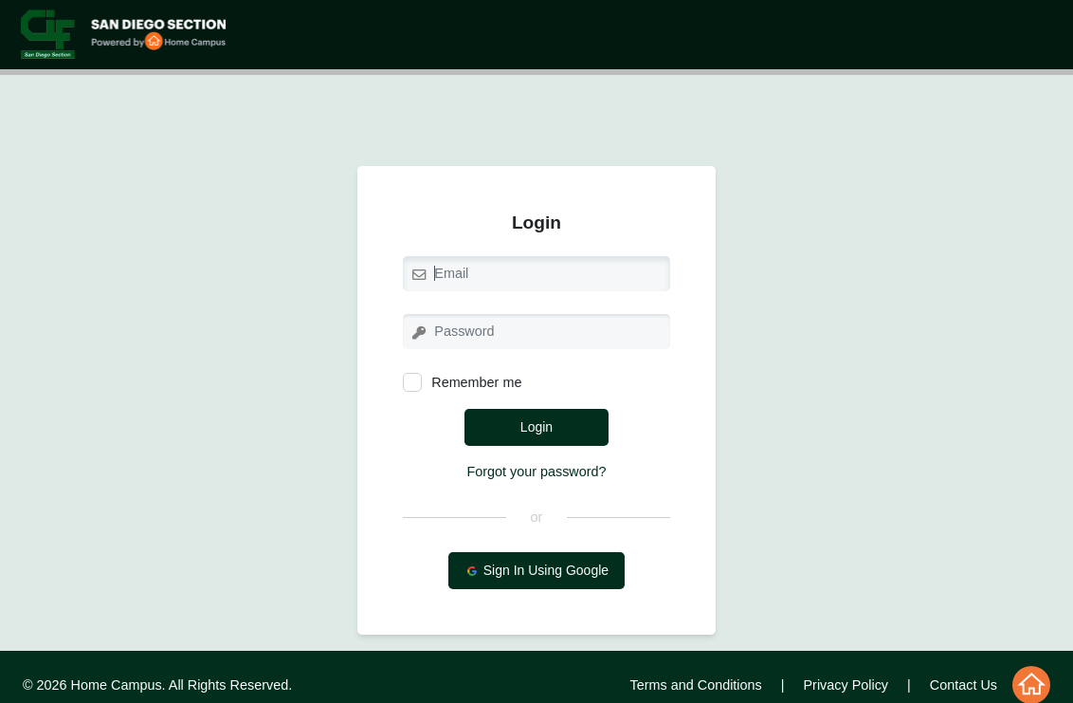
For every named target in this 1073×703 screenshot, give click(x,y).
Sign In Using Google (536, 571)
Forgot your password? (536, 471)
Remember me (462, 382)
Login (536, 427)
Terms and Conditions (696, 685)
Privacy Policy (846, 685)
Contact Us (963, 685)
